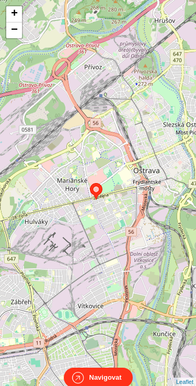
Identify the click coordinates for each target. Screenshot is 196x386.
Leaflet (184, 372)
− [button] (14, 30)
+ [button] (14, 14)
